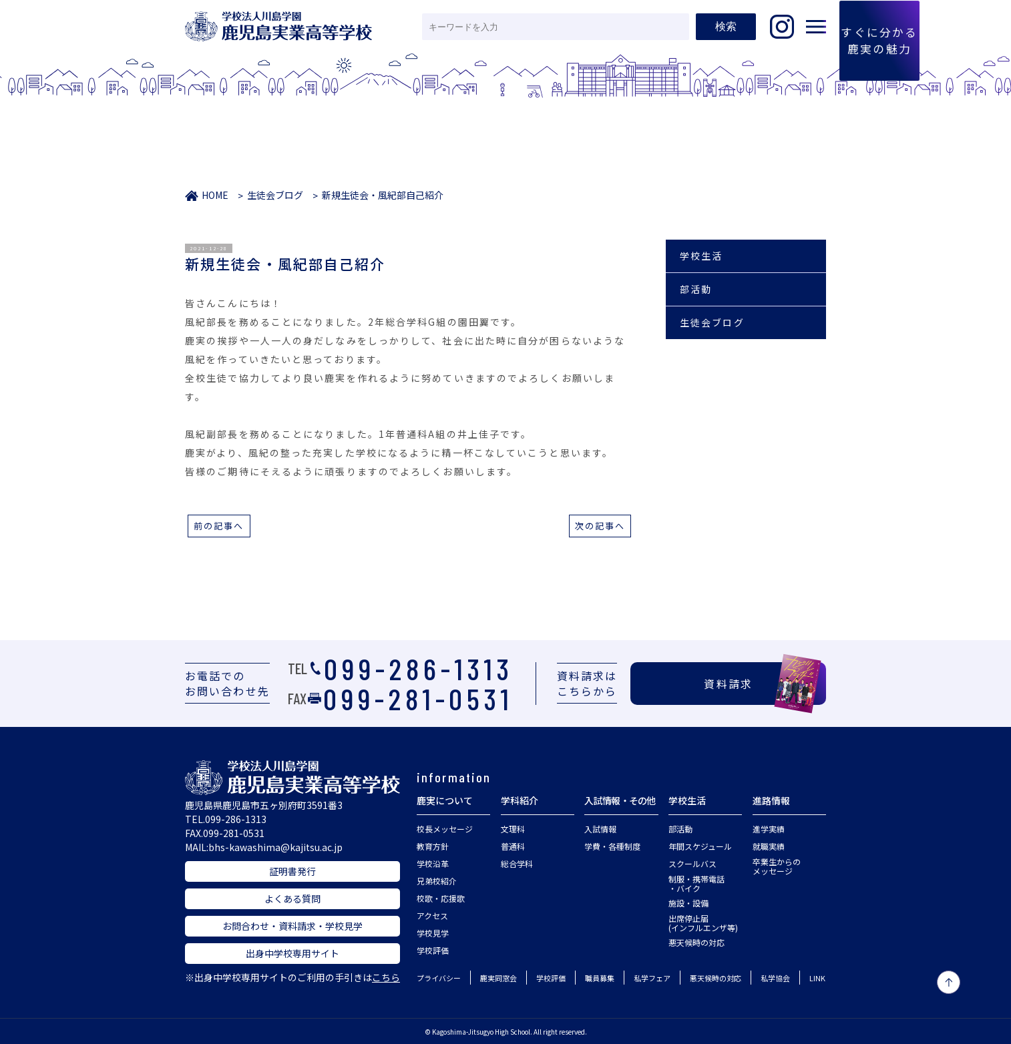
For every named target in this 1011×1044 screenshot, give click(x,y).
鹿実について (445, 800)
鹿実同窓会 (498, 978)
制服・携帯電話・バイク (696, 883)
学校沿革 (433, 863)
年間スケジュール (700, 846)
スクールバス (692, 863)
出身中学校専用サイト (292, 953)
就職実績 (769, 846)
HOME (215, 195)
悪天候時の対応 (696, 942)
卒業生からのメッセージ (777, 866)
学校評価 (433, 950)
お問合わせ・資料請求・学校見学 (292, 926)
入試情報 (600, 828)
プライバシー (439, 978)
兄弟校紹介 (437, 880)
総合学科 (517, 863)
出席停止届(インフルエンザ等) (703, 922)
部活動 (696, 289)
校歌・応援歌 (441, 898)
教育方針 (433, 846)
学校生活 (701, 255)
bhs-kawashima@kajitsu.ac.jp (275, 847)
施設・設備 (688, 902)
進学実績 (769, 828)
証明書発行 (292, 871)
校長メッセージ (445, 828)
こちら (386, 977)
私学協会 (775, 978)
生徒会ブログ (275, 195)
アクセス (432, 915)
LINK (817, 978)
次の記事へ (600, 525)
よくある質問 (292, 898)
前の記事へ (219, 525)
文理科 (513, 828)
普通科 (513, 846)
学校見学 (433, 933)
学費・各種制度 (612, 846)
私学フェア (652, 978)
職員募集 (599, 978)
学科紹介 (519, 800)
